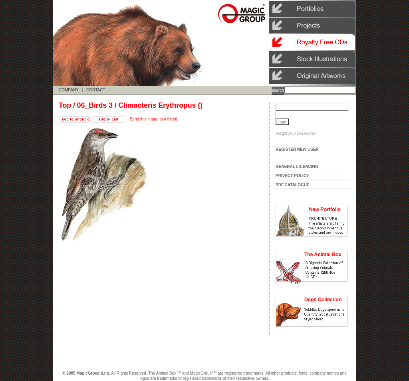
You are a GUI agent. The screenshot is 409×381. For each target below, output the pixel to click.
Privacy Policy (292, 176)
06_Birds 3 (95, 105)
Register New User (297, 149)
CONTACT (95, 90)
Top (65, 105)
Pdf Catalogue (293, 185)
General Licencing (297, 166)
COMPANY (69, 90)
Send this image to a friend (153, 119)
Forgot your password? (296, 133)
